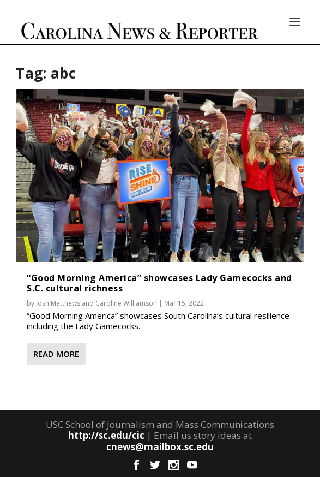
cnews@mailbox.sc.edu (160, 446)
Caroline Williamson (126, 303)
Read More (56, 353)
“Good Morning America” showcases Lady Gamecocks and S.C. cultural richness (159, 283)
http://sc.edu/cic (106, 435)
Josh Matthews (58, 303)
